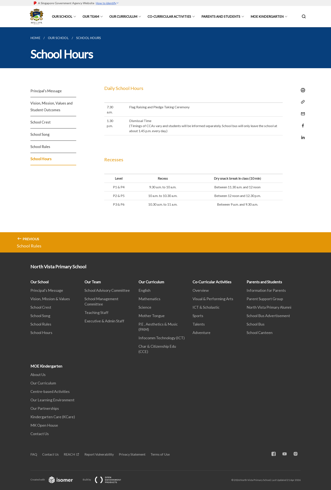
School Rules (40, 146)
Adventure (201, 332)
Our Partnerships (44, 408)
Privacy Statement (132, 454)
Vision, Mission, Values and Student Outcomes (51, 106)
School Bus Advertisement (268, 315)
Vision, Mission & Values (50, 298)
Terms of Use (160, 454)
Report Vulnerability (99, 454)
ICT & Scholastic (206, 307)
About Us (38, 374)
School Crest (40, 122)
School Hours (41, 159)
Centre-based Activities (50, 391)
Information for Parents (266, 290)
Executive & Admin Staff (104, 321)
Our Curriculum (123, 16)
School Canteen (260, 332)
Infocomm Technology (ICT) (161, 337)
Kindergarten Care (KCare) (52, 416)
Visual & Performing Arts (213, 298)
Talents (199, 324)
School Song (40, 134)
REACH (69, 454)
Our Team (91, 16)
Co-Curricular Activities (169, 16)
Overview (201, 290)
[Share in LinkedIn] (302, 135)
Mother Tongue (151, 315)
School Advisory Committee (107, 290)
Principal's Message (46, 91)
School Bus (256, 324)
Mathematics (149, 298)
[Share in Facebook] (302, 123)
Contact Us (39, 433)
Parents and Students (220, 16)
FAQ (33, 454)
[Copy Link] (302, 102)
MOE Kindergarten (267, 16)
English (144, 290)
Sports (198, 315)
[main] (165, 139)
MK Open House (44, 425)
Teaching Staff (96, 312)
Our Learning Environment (52, 400)
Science (144, 307)
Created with (55, 479)
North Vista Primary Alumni (269, 307)
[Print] (302, 90)
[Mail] (302, 111)
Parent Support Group (265, 298)
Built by (105, 479)
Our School (62, 16)
